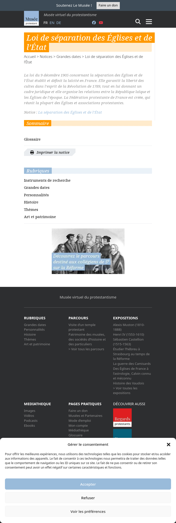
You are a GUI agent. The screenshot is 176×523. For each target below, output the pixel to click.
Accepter (88, 484)
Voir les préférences (88, 511)
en (52, 22)
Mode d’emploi (80, 420)
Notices (46, 56)
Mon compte (78, 425)
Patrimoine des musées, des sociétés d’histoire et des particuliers (87, 339)
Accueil (30, 56)
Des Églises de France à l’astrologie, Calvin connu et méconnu (132, 373)
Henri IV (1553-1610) (128, 334)
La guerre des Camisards (132, 363)
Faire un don (108, 5)
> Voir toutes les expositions (125, 390)
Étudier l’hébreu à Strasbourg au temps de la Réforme (131, 354)
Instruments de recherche (47, 180)
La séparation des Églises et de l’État (70, 112)
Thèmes (31, 209)
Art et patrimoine (40, 216)
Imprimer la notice (50, 152)
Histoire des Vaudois (128, 383)
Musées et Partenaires (85, 415)
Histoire (31, 201)
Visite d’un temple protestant (82, 327)
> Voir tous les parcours (86, 349)
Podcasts (31, 420)
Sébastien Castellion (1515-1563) (128, 342)
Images (29, 410)
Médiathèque (79, 430)
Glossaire (32, 139)
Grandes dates (68, 56)
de (58, 22)
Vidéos (29, 415)
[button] (168, 444)
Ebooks (29, 425)
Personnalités (36, 194)
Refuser (88, 497)
